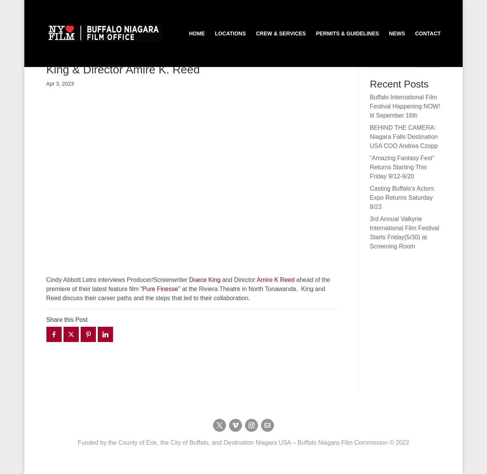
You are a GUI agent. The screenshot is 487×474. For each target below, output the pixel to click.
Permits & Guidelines (347, 34)
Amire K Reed (276, 280)
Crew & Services (281, 34)
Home (197, 34)
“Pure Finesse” (160, 289)
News (397, 34)
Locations (230, 34)
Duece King (205, 280)
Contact (428, 34)
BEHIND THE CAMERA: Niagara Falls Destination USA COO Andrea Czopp (404, 136)
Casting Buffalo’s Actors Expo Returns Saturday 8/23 (402, 197)
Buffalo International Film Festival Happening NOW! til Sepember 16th (405, 106)
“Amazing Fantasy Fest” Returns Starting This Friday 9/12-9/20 (402, 167)
